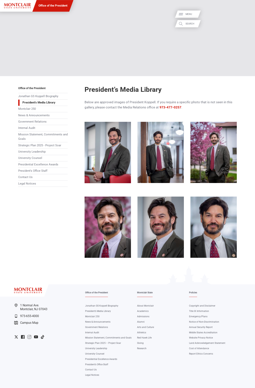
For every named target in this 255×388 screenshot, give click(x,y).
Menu (246, 14)
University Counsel (30, 158)
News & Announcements (34, 115)
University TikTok (42, 337)
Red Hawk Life (144, 337)
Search (247, 23)
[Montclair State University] (17, 5)
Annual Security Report (201, 327)
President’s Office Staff (32, 170)
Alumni (141, 321)
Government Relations (32, 121)
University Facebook (23, 337)
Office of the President (53, 5)
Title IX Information (199, 311)
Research (141, 348)
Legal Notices (27, 183)
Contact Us (25, 177)
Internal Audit (26, 128)
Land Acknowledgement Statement (207, 343)
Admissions (143, 316)
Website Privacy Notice (201, 337)
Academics (143, 311)
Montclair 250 (27, 109)
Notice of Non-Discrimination (204, 321)
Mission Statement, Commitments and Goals (43, 137)
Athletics (141, 332)
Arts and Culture (145, 327)
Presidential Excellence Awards (38, 164)
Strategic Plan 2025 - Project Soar (39, 145)
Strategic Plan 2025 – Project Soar (103, 343)
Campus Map (26, 323)
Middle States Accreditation (203, 332)
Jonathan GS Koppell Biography (38, 96)
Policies (193, 292)
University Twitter (16, 337)
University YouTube (36, 337)
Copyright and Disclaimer (202, 305)
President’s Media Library (38, 102)
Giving (140, 343)
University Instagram (29, 337)
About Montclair (145, 305)
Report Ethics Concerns (201, 353)
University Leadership (32, 151)
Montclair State (145, 292)
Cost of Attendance (199, 348)
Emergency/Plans (198, 316)
